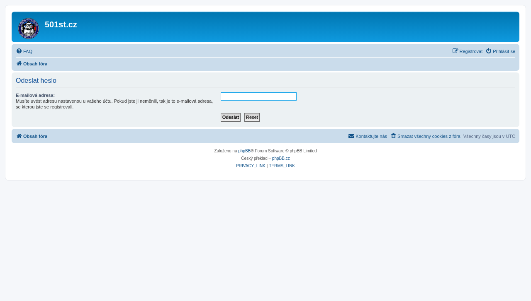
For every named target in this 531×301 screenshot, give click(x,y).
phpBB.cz (281, 158)
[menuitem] (24, 51)
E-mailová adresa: (35, 95)
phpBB (244, 151)
